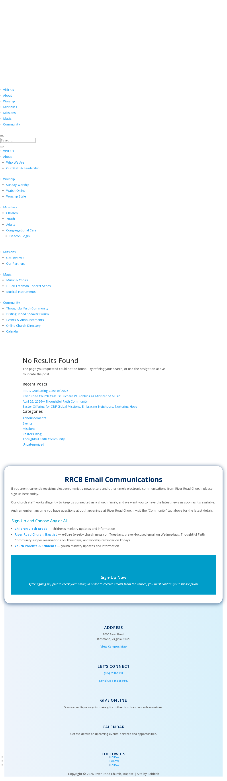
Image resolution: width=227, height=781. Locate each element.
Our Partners (15, 263)
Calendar (12, 331)
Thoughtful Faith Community (27, 308)
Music (7, 118)
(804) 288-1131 (113, 673)
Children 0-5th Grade (31, 529)
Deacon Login (19, 236)
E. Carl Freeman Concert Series (28, 286)
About (7, 95)
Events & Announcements (25, 320)
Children (12, 213)
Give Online (113, 700)
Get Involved (15, 258)
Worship (9, 101)
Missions (9, 113)
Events (27, 423)
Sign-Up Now (113, 577)
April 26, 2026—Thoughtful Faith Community (55, 401)
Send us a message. (113, 681)
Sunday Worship (17, 185)
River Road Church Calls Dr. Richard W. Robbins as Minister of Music (71, 396)
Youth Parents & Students (35, 546)
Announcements (34, 418)
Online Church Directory (23, 325)
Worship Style (16, 196)
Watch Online (15, 190)
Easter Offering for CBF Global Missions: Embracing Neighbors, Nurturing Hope (80, 406)
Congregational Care (21, 230)
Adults (10, 224)
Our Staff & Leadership (22, 168)
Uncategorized (33, 444)
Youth (10, 219)
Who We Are (15, 162)
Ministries (10, 107)
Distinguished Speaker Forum (27, 314)
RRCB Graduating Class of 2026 (45, 391)
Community (11, 124)
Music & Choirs (17, 280)
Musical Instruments (21, 292)
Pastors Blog (32, 434)
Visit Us (8, 90)
